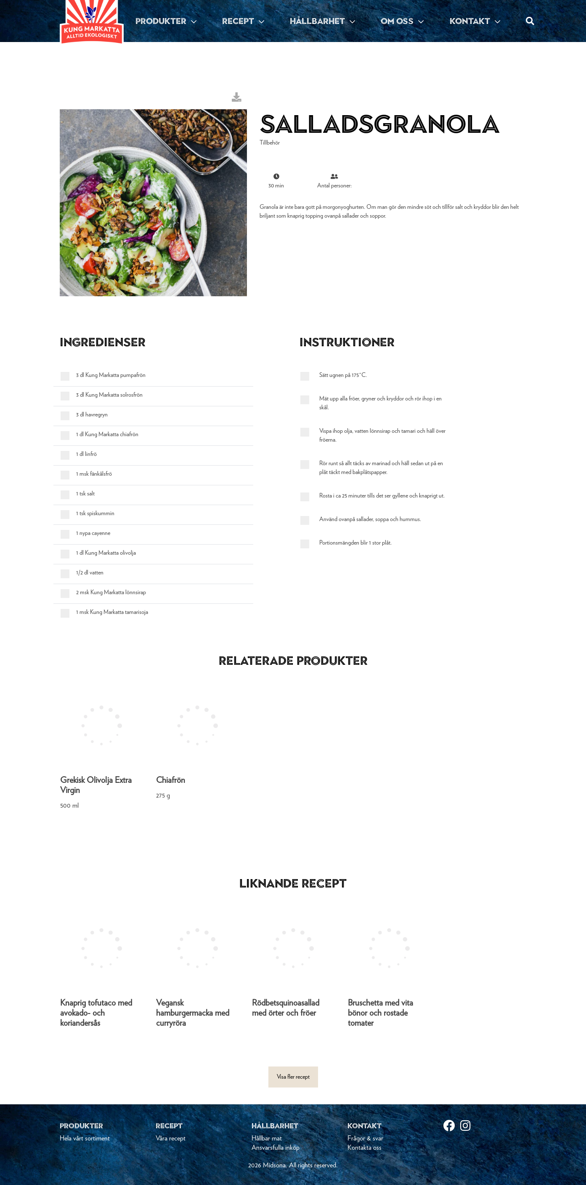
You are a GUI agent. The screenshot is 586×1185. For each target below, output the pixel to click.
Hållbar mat (267, 1138)
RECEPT (243, 21)
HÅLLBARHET (322, 21)
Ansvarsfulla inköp (276, 1147)
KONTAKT (475, 21)
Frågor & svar (365, 1138)
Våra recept (171, 1138)
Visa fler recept (293, 1077)
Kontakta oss (364, 1147)
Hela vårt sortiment (85, 1138)
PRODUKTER (165, 21)
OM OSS (402, 21)
